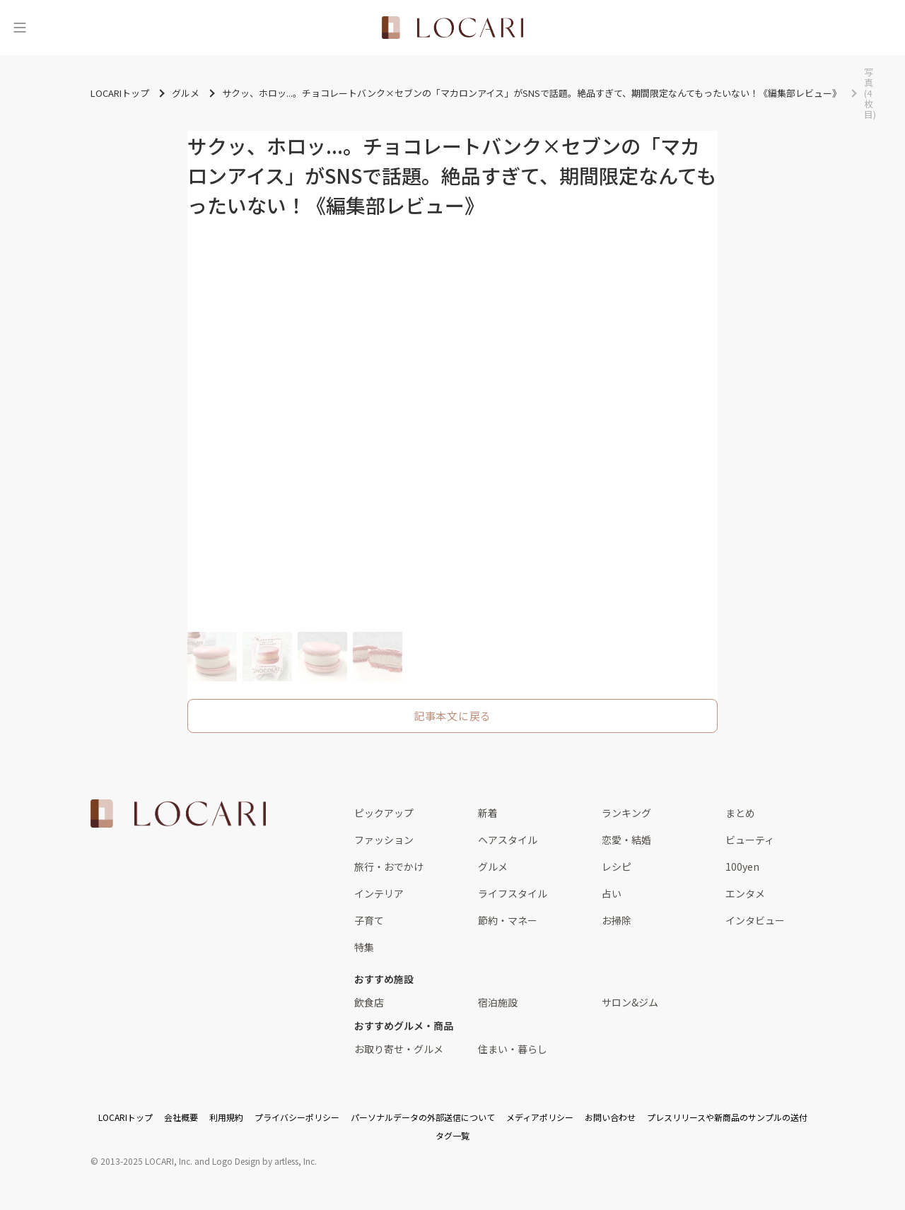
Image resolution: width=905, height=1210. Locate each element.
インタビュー (755, 920)
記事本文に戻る (452, 715)
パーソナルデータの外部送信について (423, 1117)
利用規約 (226, 1117)
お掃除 (616, 920)
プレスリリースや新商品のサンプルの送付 (727, 1117)
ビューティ (749, 840)
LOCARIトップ (125, 1117)
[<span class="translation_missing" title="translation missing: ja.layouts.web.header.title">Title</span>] (452, 27)
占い (611, 893)
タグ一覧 (452, 1135)
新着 (488, 813)
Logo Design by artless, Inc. (264, 1161)
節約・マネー (507, 920)
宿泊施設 (498, 1002)
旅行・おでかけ (389, 866)
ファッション (384, 840)
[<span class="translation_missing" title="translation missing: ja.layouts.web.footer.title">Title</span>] (178, 813)
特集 (364, 947)
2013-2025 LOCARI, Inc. (146, 1161)
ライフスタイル (512, 893)
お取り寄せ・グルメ (398, 1049)
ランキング (626, 813)
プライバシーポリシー (297, 1117)
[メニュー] (19, 27)
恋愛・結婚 (626, 840)
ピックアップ (384, 813)
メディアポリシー (539, 1117)
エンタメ (745, 893)
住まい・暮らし (512, 1049)
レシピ (616, 866)
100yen (742, 866)
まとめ (740, 813)
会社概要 (181, 1117)
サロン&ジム (630, 1002)
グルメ (493, 866)
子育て (369, 920)
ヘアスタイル (507, 840)
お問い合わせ (610, 1117)
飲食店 (369, 1002)
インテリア (379, 893)
